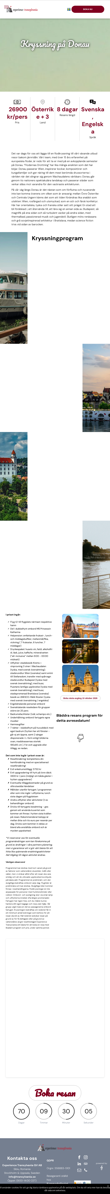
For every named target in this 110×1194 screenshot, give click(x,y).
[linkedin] (79, 1164)
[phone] (86, 1170)
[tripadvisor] (86, 1164)
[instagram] (86, 1158)
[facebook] (79, 1158)
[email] (79, 1170)
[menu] (6, 7)
